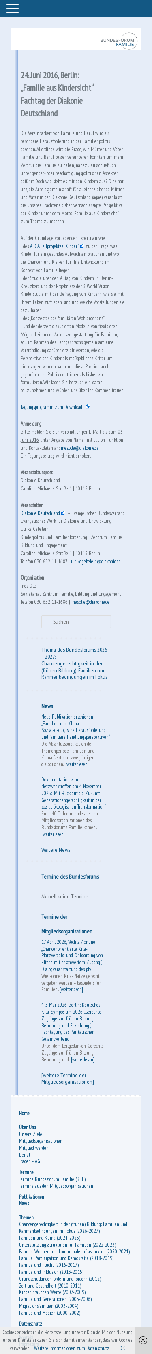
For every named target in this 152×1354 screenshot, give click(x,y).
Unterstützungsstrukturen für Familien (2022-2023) (67, 1244)
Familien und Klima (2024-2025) (49, 1237)
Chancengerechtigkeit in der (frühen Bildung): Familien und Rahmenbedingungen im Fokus (74, 670)
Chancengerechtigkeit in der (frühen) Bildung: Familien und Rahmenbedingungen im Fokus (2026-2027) (73, 1227)
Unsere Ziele (30, 1134)
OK (122, 1348)
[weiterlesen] (77, 764)
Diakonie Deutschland (40, 513)
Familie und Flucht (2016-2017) (49, 1265)
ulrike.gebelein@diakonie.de (96, 561)
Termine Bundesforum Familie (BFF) (52, 1179)
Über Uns (27, 1127)
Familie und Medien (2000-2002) (49, 1312)
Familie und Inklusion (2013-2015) (51, 1271)
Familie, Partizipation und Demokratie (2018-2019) (66, 1258)
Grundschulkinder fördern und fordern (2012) (60, 1278)
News (47, 706)
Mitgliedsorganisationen (40, 1141)
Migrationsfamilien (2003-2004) (48, 1306)
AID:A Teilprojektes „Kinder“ (54, 246)
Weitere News (55, 849)
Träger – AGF (31, 1161)
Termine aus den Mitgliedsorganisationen (56, 1186)
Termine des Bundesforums (70, 876)
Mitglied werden (34, 1147)
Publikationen (31, 1197)
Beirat (24, 1154)
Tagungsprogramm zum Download (51, 407)
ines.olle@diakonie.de (80, 448)
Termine (26, 1172)
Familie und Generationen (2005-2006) (55, 1299)
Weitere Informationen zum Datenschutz (71, 1348)
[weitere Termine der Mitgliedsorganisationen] (67, 1079)
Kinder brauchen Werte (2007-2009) (52, 1292)
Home (24, 1113)
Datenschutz (30, 1323)
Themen (26, 1217)
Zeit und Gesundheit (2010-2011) (50, 1285)
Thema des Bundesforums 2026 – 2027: (74, 653)
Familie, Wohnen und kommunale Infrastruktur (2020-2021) (74, 1251)
